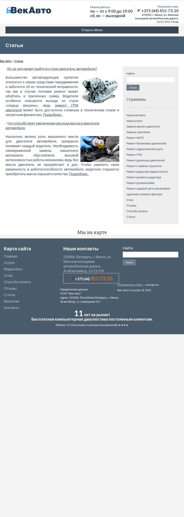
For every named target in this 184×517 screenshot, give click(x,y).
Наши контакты (136, 115)
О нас (129, 199)
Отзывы (131, 205)
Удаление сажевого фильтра (144, 194)
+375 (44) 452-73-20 (158, 10)
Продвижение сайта (129, 284)
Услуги (9, 262)
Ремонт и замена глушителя (143, 166)
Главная (10, 256)
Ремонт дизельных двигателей (145, 160)
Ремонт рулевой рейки (140, 183)
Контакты (11, 307)
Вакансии (11, 301)
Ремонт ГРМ (134, 154)
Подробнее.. (53, 115)
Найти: (130, 73)
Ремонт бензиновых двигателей (146, 143)
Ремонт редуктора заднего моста (147, 171)
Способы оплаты (137, 211)
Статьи (130, 216)
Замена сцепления (138, 132)
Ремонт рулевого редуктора (143, 177)
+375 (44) (93, 279)
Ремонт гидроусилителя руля (144, 149)
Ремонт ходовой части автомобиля (148, 188)
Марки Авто (13, 269)
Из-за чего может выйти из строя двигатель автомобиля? (52, 69)
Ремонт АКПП (135, 137)
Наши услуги (134, 120)
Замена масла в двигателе (143, 126)
